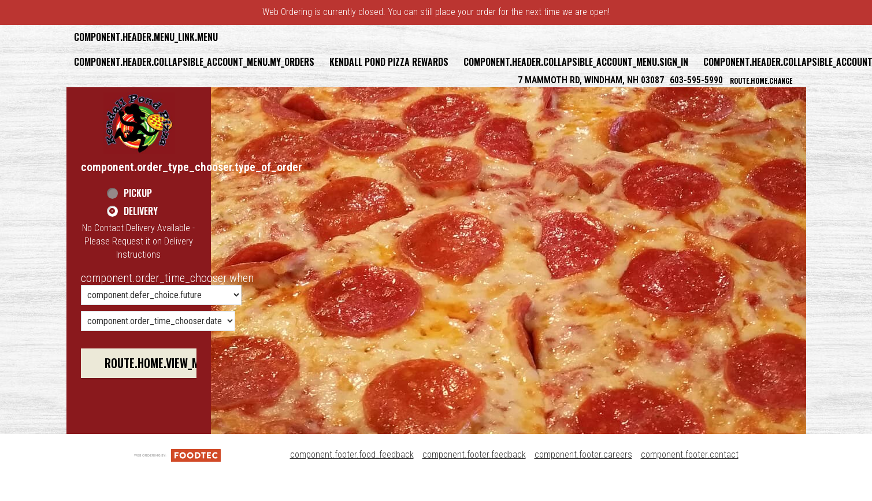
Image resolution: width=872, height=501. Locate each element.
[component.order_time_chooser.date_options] (158, 321)
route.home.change (761, 81)
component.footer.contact (690, 454)
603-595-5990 (696, 80)
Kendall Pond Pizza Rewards (388, 62)
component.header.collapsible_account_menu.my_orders (194, 62)
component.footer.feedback (474, 454)
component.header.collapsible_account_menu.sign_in (575, 62)
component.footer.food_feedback (352, 454)
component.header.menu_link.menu (146, 37)
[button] (139, 123)
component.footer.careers (583, 454)
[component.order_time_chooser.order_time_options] (161, 295)
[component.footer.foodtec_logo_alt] (177, 454)
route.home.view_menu (161, 363)
